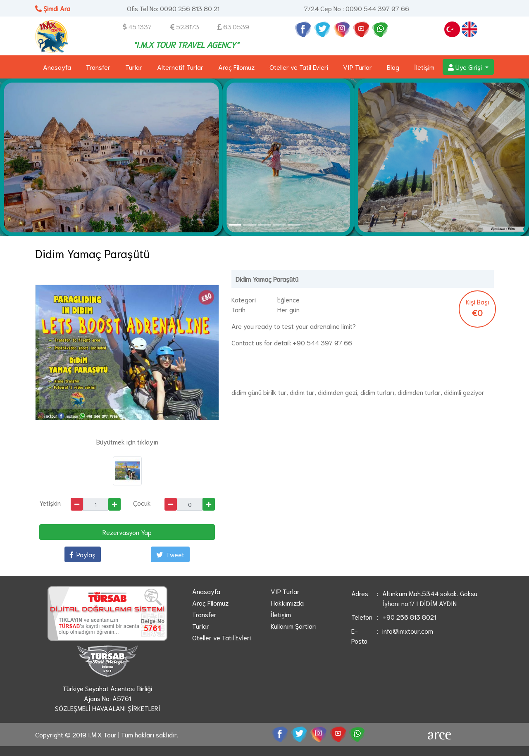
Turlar (133, 66)
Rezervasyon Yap (127, 532)
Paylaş (82, 554)
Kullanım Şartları (294, 625)
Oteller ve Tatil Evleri (298, 66)
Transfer (98, 66)
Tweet (170, 554)
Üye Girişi (466, 66)
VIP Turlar (357, 66)
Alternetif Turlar (180, 66)
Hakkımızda (287, 602)
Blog (393, 66)
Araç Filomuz (236, 66)
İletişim (424, 66)
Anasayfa (57, 66)
